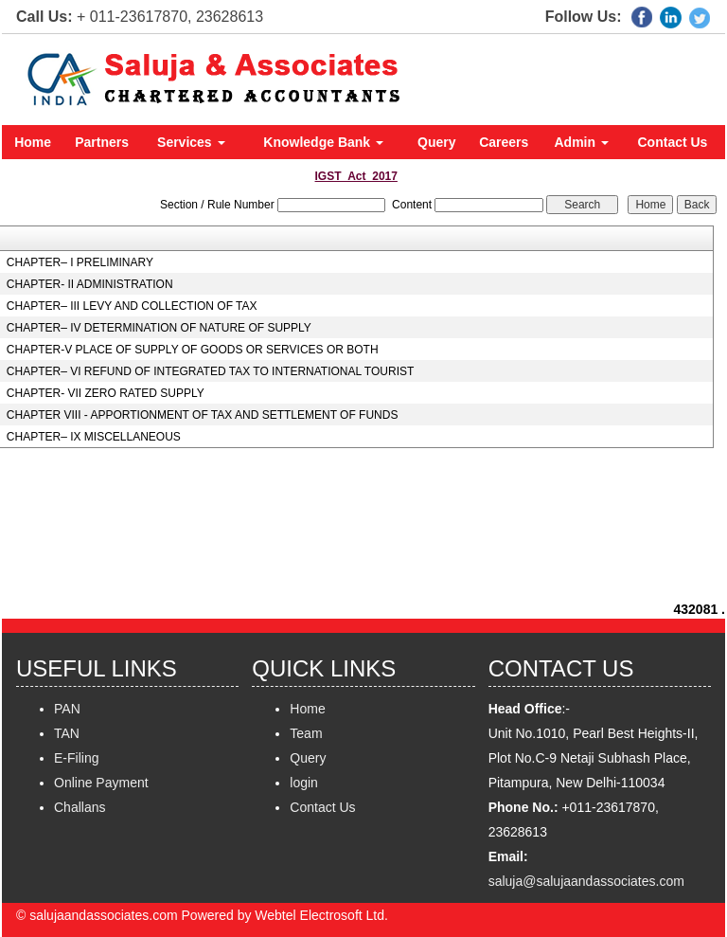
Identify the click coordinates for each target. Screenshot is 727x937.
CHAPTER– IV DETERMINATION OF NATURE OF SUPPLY (159, 327)
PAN (67, 708)
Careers (503, 142)
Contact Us (673, 142)
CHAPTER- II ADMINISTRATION (90, 284)
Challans (79, 807)
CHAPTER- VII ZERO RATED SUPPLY (105, 393)
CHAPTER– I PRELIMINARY (80, 262)
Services (191, 142)
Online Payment (101, 782)
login (304, 782)
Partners (102, 142)
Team (306, 733)
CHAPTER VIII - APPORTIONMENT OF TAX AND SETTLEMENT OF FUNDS (203, 415)
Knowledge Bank (323, 142)
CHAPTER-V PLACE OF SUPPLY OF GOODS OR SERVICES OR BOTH (193, 349)
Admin (582, 142)
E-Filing (76, 758)
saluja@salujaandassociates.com (586, 881)
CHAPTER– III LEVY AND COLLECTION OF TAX (132, 306)
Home (32, 142)
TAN (67, 733)
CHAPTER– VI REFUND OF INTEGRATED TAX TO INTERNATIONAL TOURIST (211, 371)
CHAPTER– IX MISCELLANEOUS (94, 436)
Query (436, 142)
